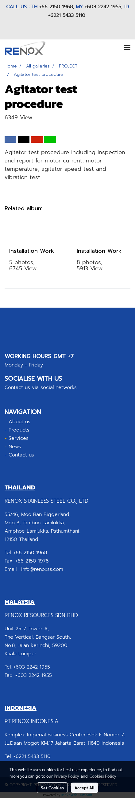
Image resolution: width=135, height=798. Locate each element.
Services (19, 438)
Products (19, 430)
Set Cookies (52, 787)
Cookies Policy (103, 776)
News (15, 446)
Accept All (84, 787)
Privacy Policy (66, 776)
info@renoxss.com (42, 569)
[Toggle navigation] (127, 48)
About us (19, 421)
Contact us (21, 455)
